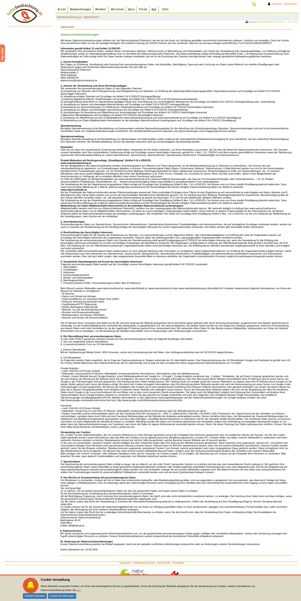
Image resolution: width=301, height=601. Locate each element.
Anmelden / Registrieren (283, 3)
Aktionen (117, 9)
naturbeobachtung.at (69, 17)
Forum (143, 9)
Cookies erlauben (34, 595)
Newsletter (178, 562)
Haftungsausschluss (144, 562)
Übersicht (252, 22)
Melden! (101, 9)
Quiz (131, 9)
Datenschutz (163, 562)
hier (79, 590)
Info (165, 9)
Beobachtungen (80, 9)
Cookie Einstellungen (62, 595)
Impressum (125, 562)
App (154, 9)
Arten (62, 9)
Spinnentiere (90, 17)
